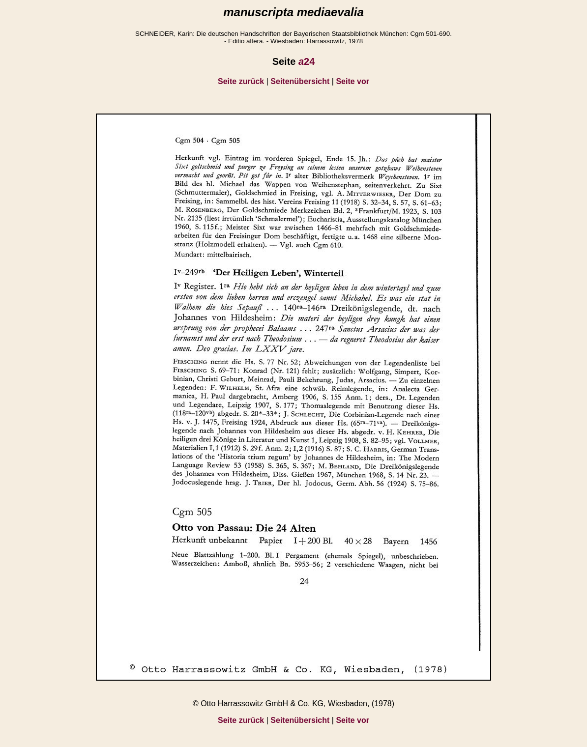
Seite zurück (241, 81)
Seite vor (352, 81)
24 (306, 61)
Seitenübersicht (299, 81)
